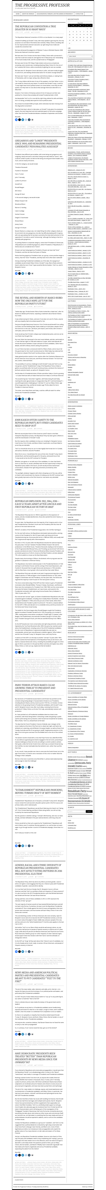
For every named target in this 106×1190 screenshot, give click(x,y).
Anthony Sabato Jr (40, 127)
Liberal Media (38, 1169)
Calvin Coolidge (19, 282)
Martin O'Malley (33, 1170)
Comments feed (72, 825)
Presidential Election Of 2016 (32, 411)
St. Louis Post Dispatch (74, 446)
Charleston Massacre (37, 407)
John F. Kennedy (23, 1169)
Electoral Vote (71, 552)
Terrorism (38, 781)
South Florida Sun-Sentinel (74, 443)
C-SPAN (70, 347)
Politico (70, 564)
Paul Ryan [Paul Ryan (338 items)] (79, 779)
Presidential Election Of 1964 (38, 671)
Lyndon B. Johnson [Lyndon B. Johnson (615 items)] (84, 777)
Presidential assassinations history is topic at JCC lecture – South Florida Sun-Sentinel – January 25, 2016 (79, 242)
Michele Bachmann (43, 962)
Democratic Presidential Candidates (24, 1165)
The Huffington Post (73, 597)
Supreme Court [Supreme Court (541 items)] (72, 795)
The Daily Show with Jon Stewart (76, 395)
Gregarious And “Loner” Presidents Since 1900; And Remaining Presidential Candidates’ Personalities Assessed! (38, 143)
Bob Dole (17, 661)
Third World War (51, 781)
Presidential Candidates (31, 1044)
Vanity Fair (70, 517)
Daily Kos (70, 549)
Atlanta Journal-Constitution (75, 406)
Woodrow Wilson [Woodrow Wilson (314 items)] (80, 803)
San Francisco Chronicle (74, 441)
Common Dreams (72, 547)
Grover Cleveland (19, 666)
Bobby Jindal (55, 1162)
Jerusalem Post (72, 421)
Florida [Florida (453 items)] (76, 768)
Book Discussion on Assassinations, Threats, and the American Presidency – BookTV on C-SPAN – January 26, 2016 (80, 306)
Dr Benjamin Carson (47, 282)
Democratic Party (37, 128)
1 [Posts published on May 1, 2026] (87, 28)
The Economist (72, 499)
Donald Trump (46, 128)
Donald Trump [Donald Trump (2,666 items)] (75, 765)
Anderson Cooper (58, 406)
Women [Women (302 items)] (75, 803)
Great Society (59, 664)
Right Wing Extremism (50, 494)
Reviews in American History (75, 676)
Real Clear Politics (72, 572)
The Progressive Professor (42, 5)
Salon (69, 577)
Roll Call (70, 574)
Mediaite (70, 367)
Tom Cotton (23, 133)
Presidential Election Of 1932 (22, 671)
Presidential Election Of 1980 (22, 673)
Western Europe (25, 783)
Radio (16, 1046)
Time (69, 512)
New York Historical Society (75, 666)
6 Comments (38, 428)
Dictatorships (49, 1041)
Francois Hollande (43, 776)
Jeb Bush (48, 409)
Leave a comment (41, 510)
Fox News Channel (24, 1167)
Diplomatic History (72, 648)
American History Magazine (75, 464)
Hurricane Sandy (43, 130)
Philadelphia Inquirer (73, 438)
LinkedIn (70, 533)
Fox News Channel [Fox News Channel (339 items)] (82, 768)
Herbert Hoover (39, 285)
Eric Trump (27, 130)
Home (18, 14)
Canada (31, 490)
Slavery (54, 674)
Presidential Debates (36, 1172)
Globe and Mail (72, 416)
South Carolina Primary (56, 411)
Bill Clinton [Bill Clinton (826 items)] (79, 760)
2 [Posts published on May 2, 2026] (90, 28)
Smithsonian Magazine (74, 494)
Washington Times (73, 456)
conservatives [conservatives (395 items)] (71, 763)
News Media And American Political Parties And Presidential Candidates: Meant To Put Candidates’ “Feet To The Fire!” (38, 977)
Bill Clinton (49, 127)
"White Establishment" (34, 958)
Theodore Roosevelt (51, 289)
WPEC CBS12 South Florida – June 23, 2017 (79, 296)
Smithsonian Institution (74, 721)
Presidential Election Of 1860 (22, 669)
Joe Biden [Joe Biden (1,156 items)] (83, 775)
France (36, 776)
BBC (69, 345)
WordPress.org (72, 828)
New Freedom (45, 668)
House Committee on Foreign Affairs (77, 697)
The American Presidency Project (76, 678)
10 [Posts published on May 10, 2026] (69, 34)
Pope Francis (43, 777)
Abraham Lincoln (40, 659)
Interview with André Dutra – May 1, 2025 (78, 235)
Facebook (70, 528)
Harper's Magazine (73, 474)
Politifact (70, 569)
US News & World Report (74, 514)
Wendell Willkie (52, 676)
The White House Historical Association (78, 683)
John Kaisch (31, 1169)
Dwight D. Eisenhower (30, 662)
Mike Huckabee (41, 1170)
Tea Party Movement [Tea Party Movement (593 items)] (82, 796)
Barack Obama (43, 280)
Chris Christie (55, 127)
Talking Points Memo (73, 390)
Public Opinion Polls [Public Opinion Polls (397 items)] (81, 788)
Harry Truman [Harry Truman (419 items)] (83, 773)
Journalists (45, 1043)
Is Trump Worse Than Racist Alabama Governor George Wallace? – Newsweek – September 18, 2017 (79, 85)
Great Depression (51, 664)
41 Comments (39, 1065)
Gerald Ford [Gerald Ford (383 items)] (77, 773)
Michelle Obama (19, 132)
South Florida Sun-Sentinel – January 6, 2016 (79, 250)
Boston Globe (71, 408)
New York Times (72, 433)
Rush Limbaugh (28, 1174)
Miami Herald (71, 431)
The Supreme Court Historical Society (77, 681)
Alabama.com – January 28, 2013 (76, 170)
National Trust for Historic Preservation (78, 663)
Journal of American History (75, 653)
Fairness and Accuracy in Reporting (77, 357)
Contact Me (79, 14)
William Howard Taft (25, 290)
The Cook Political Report (74, 587)
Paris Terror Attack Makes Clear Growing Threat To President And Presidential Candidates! (35, 688)
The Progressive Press (73, 599)
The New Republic (72, 504)
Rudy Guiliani (54, 132)
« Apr (69, 48)
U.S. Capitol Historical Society (75, 688)
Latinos (17, 962)
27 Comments (39, 984)
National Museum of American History (78, 711)
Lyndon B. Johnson (32, 287)
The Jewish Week (72, 451)
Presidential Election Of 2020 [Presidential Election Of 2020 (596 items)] (76, 786)
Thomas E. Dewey (37, 676)
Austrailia (31, 774)
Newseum (70, 713)
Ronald (27, 32)
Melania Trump (57, 130)
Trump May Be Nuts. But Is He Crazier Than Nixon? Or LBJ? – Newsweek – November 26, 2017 (79, 127)
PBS (69, 385)
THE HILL (43, 781)
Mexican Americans (32, 962)
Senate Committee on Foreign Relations (78, 716)
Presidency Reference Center (75, 673)
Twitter (70, 536)
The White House (72, 723)
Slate (69, 579)
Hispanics (59, 960)
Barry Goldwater (49, 659)
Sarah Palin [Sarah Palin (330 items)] (85, 794)
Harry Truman (30, 285)
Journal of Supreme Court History (76, 656)
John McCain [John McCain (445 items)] (76, 777)
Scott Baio (60, 132)
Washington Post (72, 453)
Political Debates (57, 1170)
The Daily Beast (72, 589)
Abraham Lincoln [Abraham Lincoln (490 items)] (72, 757)
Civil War (30, 661)
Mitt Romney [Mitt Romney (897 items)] (72, 779)
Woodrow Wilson (35, 290)
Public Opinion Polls (45, 779)
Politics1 (70, 567)
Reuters (70, 387)
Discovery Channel (72, 355)
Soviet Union (26, 781)
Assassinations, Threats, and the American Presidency (55, 14)
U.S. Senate (71, 736)
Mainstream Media (57, 1169)
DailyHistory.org (72, 646)
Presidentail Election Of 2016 (22, 1172)
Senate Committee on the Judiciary (77, 718)
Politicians (22, 1044)
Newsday (70, 436)
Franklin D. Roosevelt (27, 284)
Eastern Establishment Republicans (46, 662)
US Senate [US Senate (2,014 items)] (85, 800)
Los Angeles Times (73, 428)
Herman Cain (45, 960)
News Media (51, 1043)
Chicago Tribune (72, 411)
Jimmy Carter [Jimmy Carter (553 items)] (76, 775)
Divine (83, 1187)
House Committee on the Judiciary (77, 699)
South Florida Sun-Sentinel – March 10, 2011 (79, 253)
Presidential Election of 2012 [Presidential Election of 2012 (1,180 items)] (81, 782)
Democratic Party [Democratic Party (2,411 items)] (83, 762)
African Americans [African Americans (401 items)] (81, 757)
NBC (69, 377)
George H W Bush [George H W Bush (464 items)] (80, 770)
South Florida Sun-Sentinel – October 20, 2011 (80, 262)
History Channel (72, 360)
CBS (69, 350)
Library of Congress (73, 702)
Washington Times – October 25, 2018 (78, 294)
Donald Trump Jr (55, 128)
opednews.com (72, 382)
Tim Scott (22, 413)
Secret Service (18, 781)
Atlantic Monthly (72, 467)
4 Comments (38, 149)
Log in (69, 820)
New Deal (38, 668)
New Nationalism (54, 668)
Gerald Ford (55, 284)
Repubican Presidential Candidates (51, 1172)
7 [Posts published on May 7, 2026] (83, 31)
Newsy (69, 380)
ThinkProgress (71, 604)
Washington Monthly (73, 519)
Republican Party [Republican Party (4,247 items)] (77, 790)
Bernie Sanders (52, 280)
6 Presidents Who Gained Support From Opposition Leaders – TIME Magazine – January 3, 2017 (80, 71)
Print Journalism (58, 1044)
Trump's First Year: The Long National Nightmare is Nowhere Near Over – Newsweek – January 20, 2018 (80, 133)
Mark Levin (25, 1170)
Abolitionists (32, 659)
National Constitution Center (75, 661)
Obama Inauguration (73, 747)
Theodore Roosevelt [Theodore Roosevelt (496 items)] (73, 798)
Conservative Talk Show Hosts (34, 1164)
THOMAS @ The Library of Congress (77, 686)
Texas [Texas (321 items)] (90, 795)
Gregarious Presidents (21, 285)
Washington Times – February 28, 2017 (78, 291)
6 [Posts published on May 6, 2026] (80, 31)
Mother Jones (71, 477)
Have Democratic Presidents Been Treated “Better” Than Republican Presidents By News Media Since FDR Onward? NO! (36, 1058)
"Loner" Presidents (34, 280)
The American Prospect (74, 497)
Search (89, 811)
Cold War (58, 774)
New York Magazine (73, 482)
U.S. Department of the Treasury (76, 731)
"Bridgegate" (32, 127)
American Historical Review (75, 639)
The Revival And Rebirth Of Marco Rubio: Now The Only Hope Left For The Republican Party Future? (39, 300)
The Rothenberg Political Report (76, 602)
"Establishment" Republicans (36, 406)
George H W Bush (38, 284)
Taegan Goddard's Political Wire (76, 584)
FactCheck (70, 554)
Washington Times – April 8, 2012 (76, 289)
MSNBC (70, 370)
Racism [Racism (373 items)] (87, 788)
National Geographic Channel (75, 372)
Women (17, 965)
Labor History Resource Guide (75, 658)
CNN (52, 407)
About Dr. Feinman (28, 14)
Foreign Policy (71, 472)
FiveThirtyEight (71, 557)
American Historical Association (76, 636)
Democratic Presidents (40, 1165)
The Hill (70, 594)
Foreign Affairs (71, 469)
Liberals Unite (71, 559)
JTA (69, 362)
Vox (69, 397)
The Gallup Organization (74, 592)
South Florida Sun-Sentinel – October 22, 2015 (80, 264)
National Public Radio (73, 375)
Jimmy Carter (55, 285)
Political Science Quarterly (74, 489)
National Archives (72, 704)
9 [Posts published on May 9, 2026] (90, 31)
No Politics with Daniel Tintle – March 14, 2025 (80, 238)
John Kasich (23, 287)
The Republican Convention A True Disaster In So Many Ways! (35, 28)
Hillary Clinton (34, 130)
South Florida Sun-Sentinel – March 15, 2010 (79, 255)
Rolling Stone (71, 492)
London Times (71, 426)
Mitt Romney (21, 668)
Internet (34, 1043)
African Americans (49, 406)
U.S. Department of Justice (75, 726)
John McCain (35, 666)
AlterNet (70, 340)
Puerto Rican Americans (37, 963)
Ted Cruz (17, 133)
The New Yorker (72, 507)
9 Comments (39, 693)
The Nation (71, 502)
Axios (69, 544)
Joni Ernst (50, 130)
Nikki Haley (21, 411)
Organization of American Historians (77, 671)
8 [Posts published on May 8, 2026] (87, 31)
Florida (36, 409)
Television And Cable (24, 1046)
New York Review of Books (75, 484)
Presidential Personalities (51, 287)
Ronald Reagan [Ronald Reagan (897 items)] (77, 794)
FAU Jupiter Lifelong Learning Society (77, 531)
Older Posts (18, 1180)
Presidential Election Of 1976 (53, 671)
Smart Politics (71, 582)
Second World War (55, 779)
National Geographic (73, 479)
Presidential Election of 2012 (25, 856)
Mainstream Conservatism (38, 492)
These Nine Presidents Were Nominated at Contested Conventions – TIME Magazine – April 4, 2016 (79, 121)
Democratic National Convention (23, 128)
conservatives (36, 661)
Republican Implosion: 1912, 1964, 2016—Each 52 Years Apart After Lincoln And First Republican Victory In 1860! (38, 504)
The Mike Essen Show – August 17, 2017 (78, 282)
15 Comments (36, 32)
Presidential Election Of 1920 (53, 669)
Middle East (25, 777)
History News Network (74, 619)
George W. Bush (47, 284)
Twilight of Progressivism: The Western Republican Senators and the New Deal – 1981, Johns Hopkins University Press (80, 159)
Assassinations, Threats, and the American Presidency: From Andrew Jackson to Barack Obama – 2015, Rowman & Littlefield (79, 153)
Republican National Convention (32, 132)
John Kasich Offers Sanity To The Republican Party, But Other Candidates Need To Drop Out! (39, 422)
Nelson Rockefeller (30, 668)
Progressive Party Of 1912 (53, 673)
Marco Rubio (40, 287)
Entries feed (71, 823)
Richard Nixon (28, 289)
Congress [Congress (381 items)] (85, 760)
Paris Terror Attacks (34, 777)
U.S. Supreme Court (73, 738)
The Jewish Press (72, 448)
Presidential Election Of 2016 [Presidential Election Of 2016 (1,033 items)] (78, 784)
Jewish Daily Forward (73, 423)
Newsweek (71, 487)
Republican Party (45, 132)
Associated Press (72, 342)
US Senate (30, 133)
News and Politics (21, 127)
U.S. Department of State (74, 728)
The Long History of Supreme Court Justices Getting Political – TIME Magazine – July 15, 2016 (79, 99)
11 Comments (40, 876)
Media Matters (71, 365)
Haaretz (70, 418)
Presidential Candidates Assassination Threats (27, 779)
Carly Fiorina (36, 490)
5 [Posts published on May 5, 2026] (76, 31)
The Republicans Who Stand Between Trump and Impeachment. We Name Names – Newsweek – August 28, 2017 (79, 105)
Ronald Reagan (36, 289)
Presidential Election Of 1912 (38, 669)
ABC (69, 337)
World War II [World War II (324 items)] (87, 803)
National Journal (72, 562)
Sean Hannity (36, 1174)
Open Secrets (71, 668)
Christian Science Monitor (74, 413)
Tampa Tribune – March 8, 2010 (76, 271)
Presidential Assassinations (54, 777)
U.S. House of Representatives (76, 733)
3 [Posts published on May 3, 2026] (69, 31)
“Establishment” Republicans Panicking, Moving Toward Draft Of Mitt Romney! (39, 791)
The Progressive (72, 509)
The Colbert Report (73, 392)
